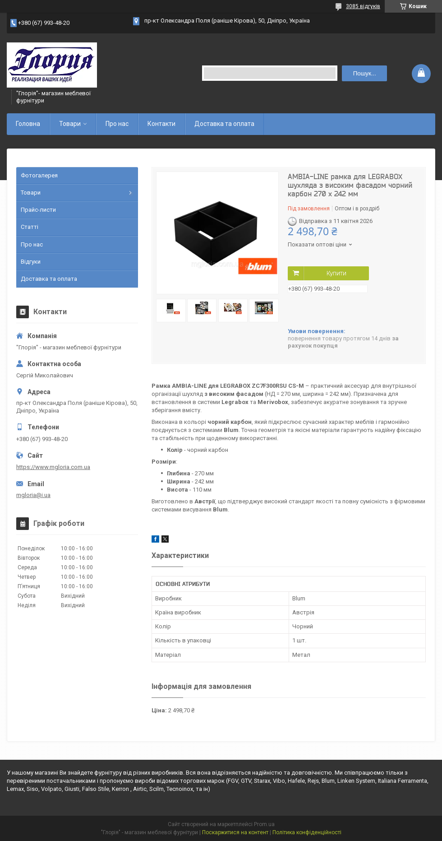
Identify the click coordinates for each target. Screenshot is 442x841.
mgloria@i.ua (33, 495)
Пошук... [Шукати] (364, 73)
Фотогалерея (39, 175)
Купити (336, 273)
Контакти (161, 123)
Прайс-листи (38, 209)
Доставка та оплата (224, 123)
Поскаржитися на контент (235, 832)
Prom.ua (264, 824)
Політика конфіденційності (306, 832)
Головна (28, 123)
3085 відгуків (363, 6)
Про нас (117, 123)
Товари (70, 123)
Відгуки (31, 261)
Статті (29, 226)
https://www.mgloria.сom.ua (53, 467)
